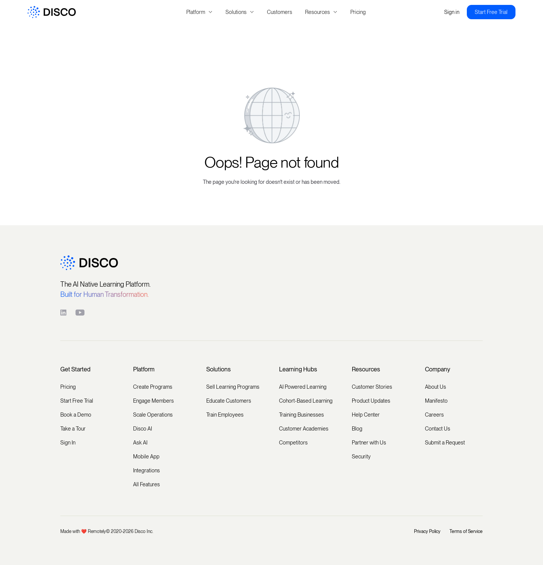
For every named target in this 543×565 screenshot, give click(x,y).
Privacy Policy (427, 531)
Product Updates (371, 401)
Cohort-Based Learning (306, 401)
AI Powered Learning (303, 387)
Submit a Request (445, 443)
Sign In (67, 443)
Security (361, 457)
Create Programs (152, 387)
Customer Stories (372, 387)
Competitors (293, 443)
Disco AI (142, 429)
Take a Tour (73, 429)
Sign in (451, 12)
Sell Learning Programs (232, 387)
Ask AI (140, 443)
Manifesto (436, 401)
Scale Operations (153, 415)
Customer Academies (303, 429)
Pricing (358, 12)
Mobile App (146, 457)
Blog (357, 429)
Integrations (146, 470)
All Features (146, 484)
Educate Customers (228, 401)
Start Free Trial (491, 12)
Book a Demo (75, 415)
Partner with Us (369, 443)
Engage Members (153, 401)
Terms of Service (466, 531)
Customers (279, 12)
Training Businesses (301, 415)
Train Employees (225, 415)
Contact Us (437, 429)
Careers (434, 415)
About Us (435, 387)
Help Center (366, 415)
